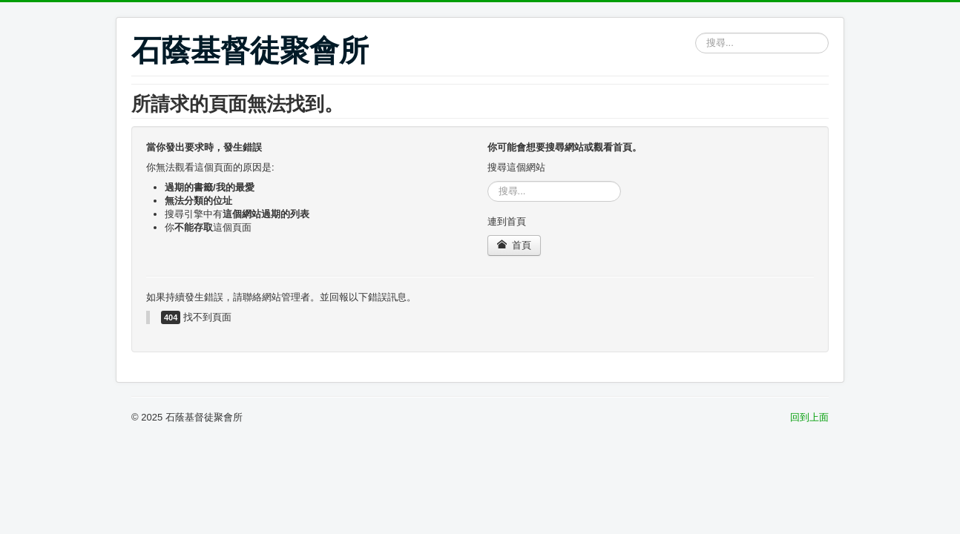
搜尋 (487, 181)
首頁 (514, 245)
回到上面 (809, 417)
